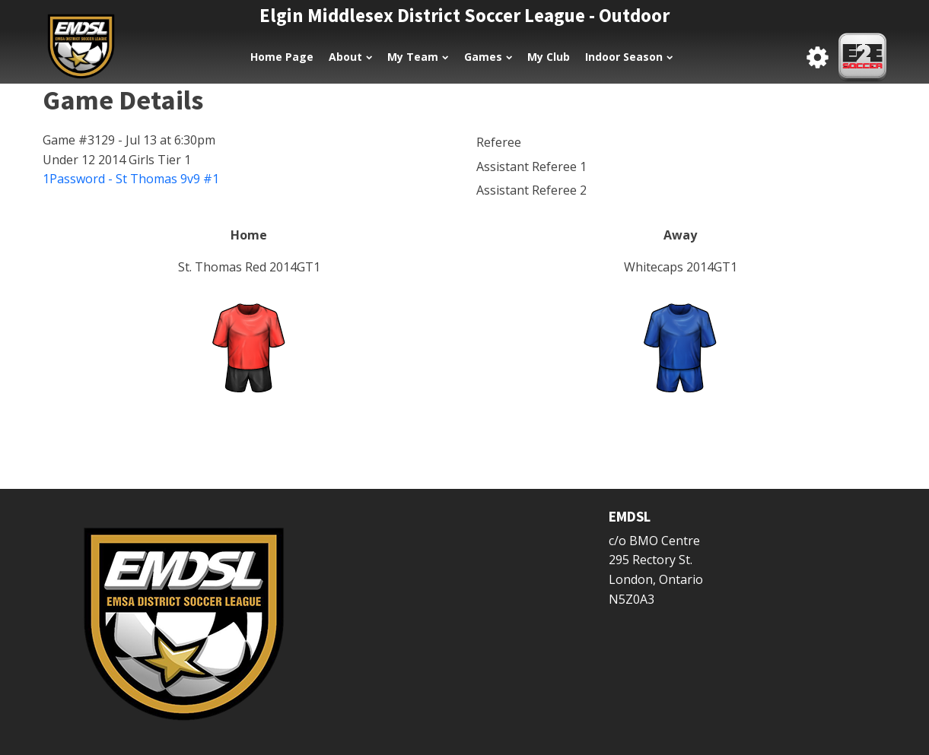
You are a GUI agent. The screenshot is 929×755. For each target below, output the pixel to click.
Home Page (281, 56)
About (350, 56)
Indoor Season (629, 56)
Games (488, 56)
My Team (417, 56)
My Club (548, 56)
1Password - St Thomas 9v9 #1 (131, 178)
